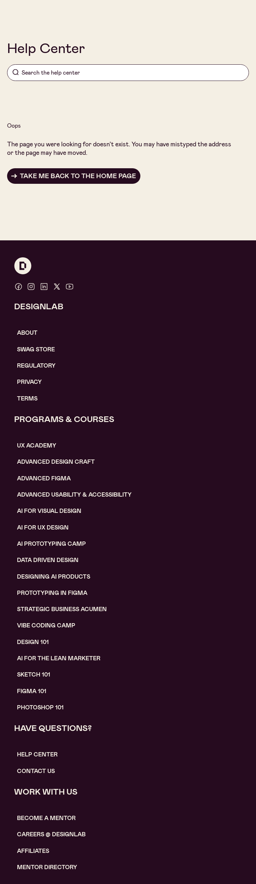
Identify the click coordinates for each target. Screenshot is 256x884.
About (27, 332)
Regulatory (36, 365)
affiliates (33, 851)
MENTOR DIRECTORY (47, 867)
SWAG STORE (36, 349)
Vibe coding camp (46, 625)
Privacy (29, 382)
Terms (27, 398)
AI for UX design (43, 527)
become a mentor (46, 818)
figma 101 (31, 691)
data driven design (47, 560)
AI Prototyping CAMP (51, 544)
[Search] (128, 72)
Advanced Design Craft (56, 462)
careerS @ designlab (51, 834)
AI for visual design (49, 511)
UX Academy (36, 445)
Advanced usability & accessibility (74, 494)
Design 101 (33, 642)
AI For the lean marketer (58, 658)
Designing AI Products (53, 576)
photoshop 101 (40, 707)
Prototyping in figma (52, 593)
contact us (36, 771)
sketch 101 (33, 674)
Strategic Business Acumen (62, 609)
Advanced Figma (44, 478)
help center (37, 754)
